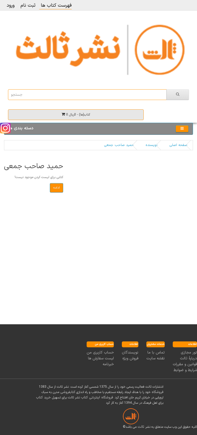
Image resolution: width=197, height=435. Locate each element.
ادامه (56, 187)
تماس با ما (156, 352)
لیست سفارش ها (101, 358)
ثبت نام (28, 5)
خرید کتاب (43, 397)
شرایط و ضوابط (185, 370)
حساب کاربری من (100, 352)
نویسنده (152, 145)
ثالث (141, 427)
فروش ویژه (130, 358)
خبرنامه (108, 364)
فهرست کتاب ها (55, 5)
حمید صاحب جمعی (119, 145)
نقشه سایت (155, 358)
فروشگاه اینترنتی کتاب (97, 397)
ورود (11, 5)
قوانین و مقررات (185, 364)
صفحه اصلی (178, 145)
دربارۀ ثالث (188, 358)
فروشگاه (157, 392)
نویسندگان (130, 352)
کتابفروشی (67, 392)
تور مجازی (189, 352)
